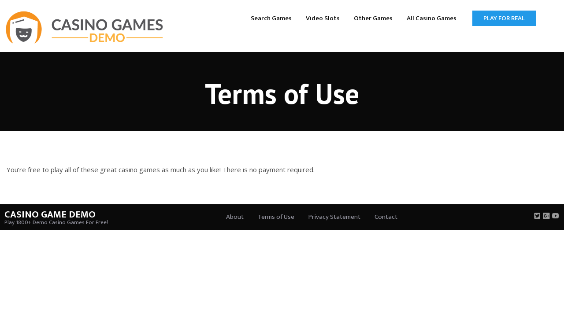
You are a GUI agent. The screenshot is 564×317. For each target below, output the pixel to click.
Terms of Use (276, 216)
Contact (386, 216)
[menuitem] (271, 18)
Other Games (373, 18)
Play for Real (504, 18)
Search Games (271, 18)
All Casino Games (431, 18)
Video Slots (323, 18)
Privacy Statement (334, 216)
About (235, 216)
